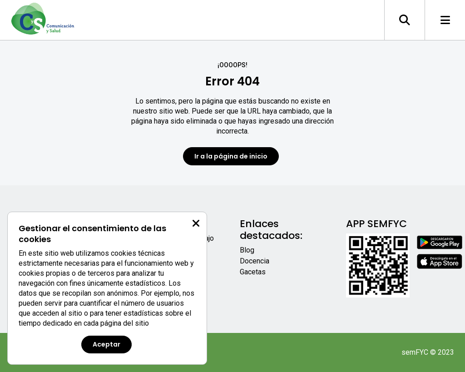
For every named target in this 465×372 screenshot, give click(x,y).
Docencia (254, 261)
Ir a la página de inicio (230, 156)
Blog (247, 250)
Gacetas (253, 272)
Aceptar (106, 344)
